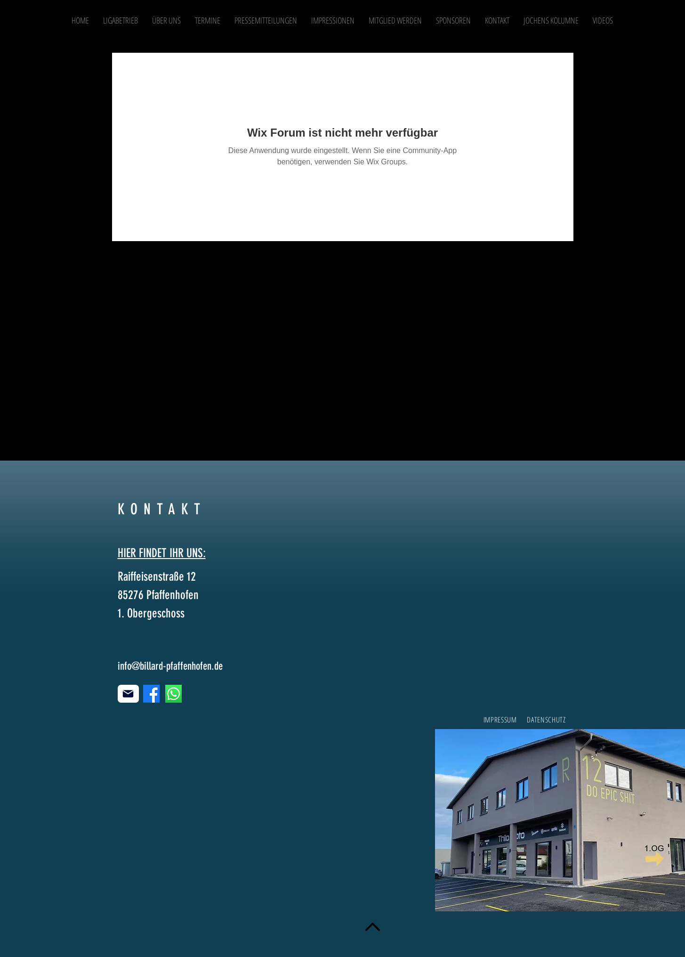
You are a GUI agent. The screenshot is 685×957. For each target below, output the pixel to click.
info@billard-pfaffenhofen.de (170, 666)
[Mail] (128, 694)
